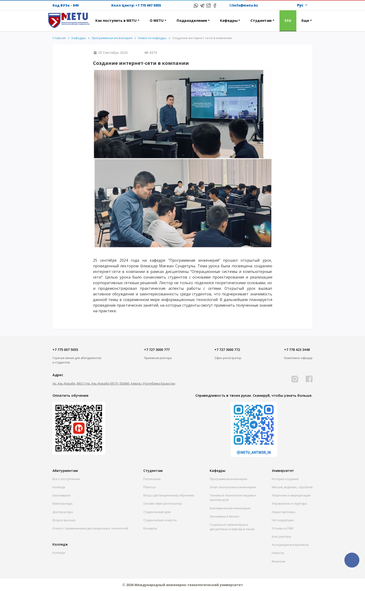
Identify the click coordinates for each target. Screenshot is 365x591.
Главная (59, 38)
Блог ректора (281, 536)
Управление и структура (289, 503)
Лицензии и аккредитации (291, 495)
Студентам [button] (261, 20)
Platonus (149, 487)
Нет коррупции (283, 520)
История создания (285, 479)
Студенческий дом (157, 512)
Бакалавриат (61, 495)
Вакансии (278, 561)
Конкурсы (150, 528)
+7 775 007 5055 (148, 5)
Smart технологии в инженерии (233, 487)
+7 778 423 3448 (297, 349)
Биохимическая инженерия (230, 508)
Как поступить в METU (116, 20)
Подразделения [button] (192, 20)
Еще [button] (305, 20)
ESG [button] (288, 20)
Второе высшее (64, 520)
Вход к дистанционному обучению (168, 495)
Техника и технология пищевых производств (233, 497)
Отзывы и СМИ (282, 528)
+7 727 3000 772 (227, 349)
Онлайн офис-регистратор (162, 503)
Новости (278, 553)
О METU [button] (157, 20)
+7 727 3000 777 (157, 349)
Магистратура (62, 503)
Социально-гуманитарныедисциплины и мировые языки (232, 526)
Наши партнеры (283, 512)
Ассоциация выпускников (290, 545)
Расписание (152, 479)
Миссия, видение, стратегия (292, 487)
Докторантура (62, 512)
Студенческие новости (160, 520)
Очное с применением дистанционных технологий (90, 528)
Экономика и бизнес (224, 516)
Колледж (58, 487)
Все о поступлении (66, 479)
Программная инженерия (112, 38)
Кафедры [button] (229, 20)
